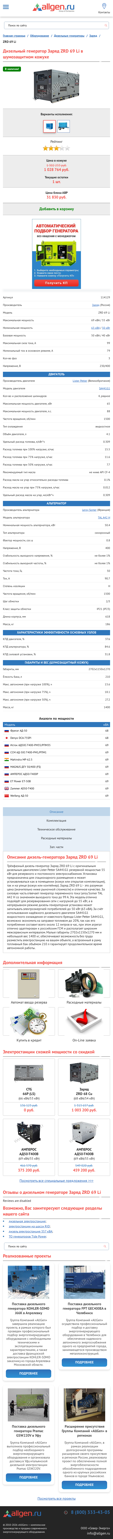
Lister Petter (80, 381)
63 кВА (95, 328)
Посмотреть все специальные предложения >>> (56, 1180)
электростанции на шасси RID (29, 1226)
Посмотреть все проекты (57, 1498)
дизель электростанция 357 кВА (30, 1231)
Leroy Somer (89, 510)
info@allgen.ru (98, 1533)
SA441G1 (104, 388)
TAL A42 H (104, 517)
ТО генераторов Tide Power (27, 1236)
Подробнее (28, 1373)
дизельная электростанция (27, 1221)
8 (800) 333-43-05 (90, 1512)
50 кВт (106, 328)
